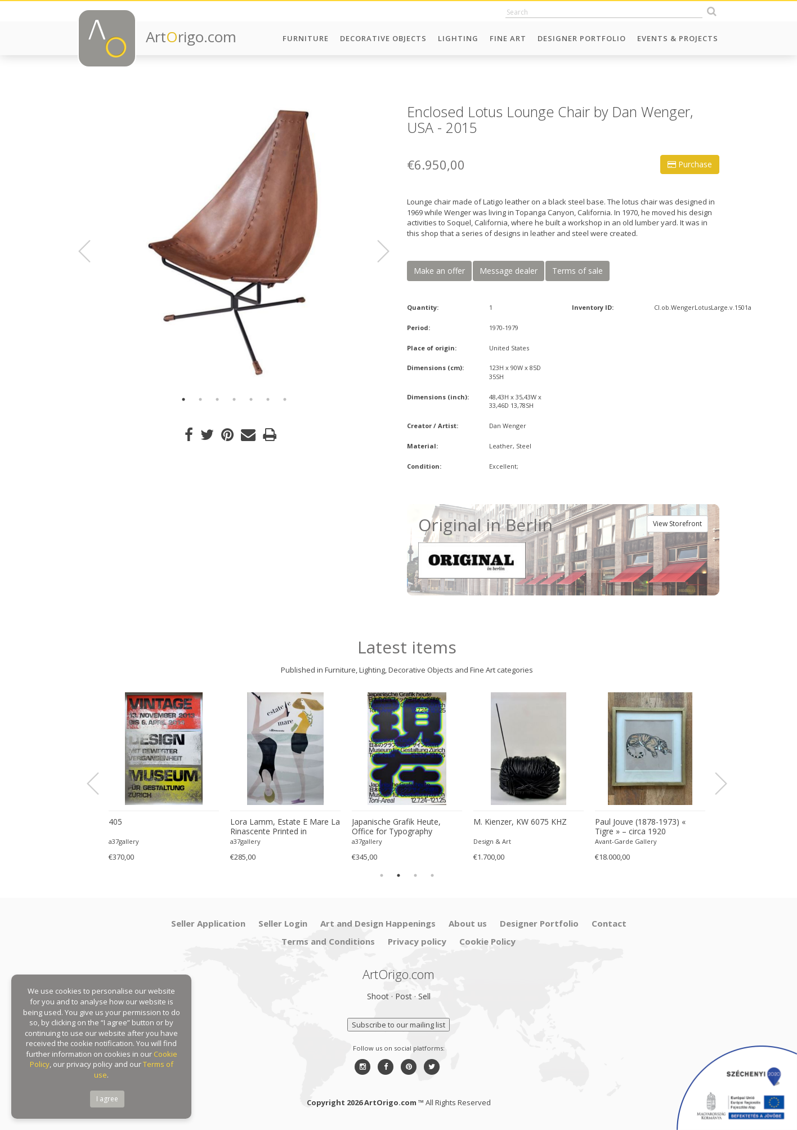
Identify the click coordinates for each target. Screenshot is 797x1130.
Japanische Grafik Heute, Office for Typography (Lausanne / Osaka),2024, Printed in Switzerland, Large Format (403, 827)
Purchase (690, 164)
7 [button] (284, 399)
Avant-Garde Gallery (626, 841)
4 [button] (234, 399)
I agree (107, 1099)
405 (115, 822)
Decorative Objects (383, 38)
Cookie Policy (487, 941)
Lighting (458, 38)
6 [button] (268, 399)
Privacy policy (417, 941)
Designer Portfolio (582, 38)
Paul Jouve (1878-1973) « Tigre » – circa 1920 (640, 827)
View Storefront (677, 523)
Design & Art (492, 841)
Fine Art (508, 38)
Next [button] (376, 251)
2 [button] (200, 399)
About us (468, 923)
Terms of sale (577, 270)
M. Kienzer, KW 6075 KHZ (520, 822)
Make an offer (439, 270)
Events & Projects (677, 38)
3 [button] (217, 399)
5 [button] (251, 399)
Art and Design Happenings (378, 923)
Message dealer (509, 270)
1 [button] (183, 399)
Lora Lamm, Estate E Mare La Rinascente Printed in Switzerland (285, 827)
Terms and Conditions (328, 941)
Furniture (306, 38)
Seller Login (282, 923)
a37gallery (124, 841)
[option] (234, 243)
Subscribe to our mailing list (398, 1025)
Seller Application (208, 923)
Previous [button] (91, 251)
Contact (609, 923)
